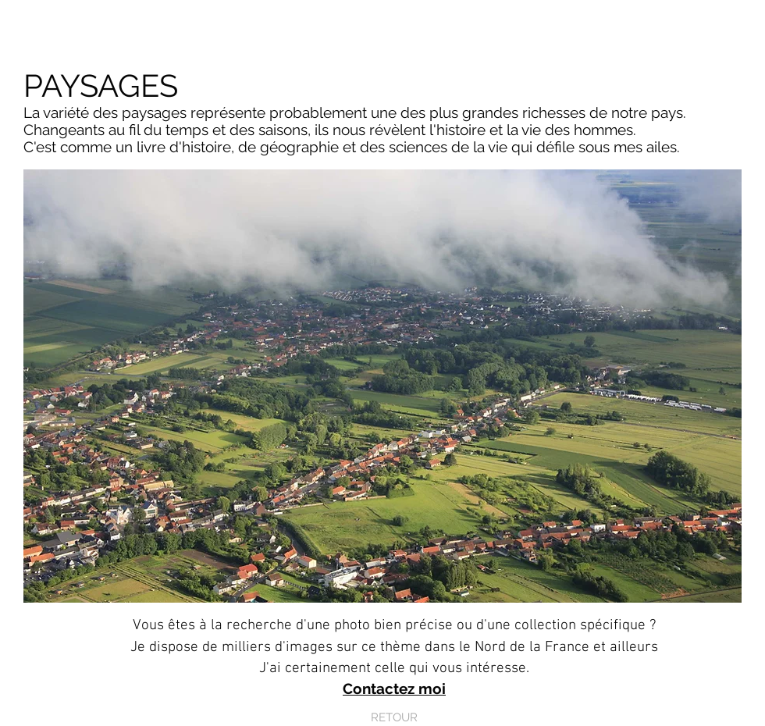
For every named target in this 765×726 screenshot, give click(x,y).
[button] (382, 386)
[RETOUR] (394, 718)
